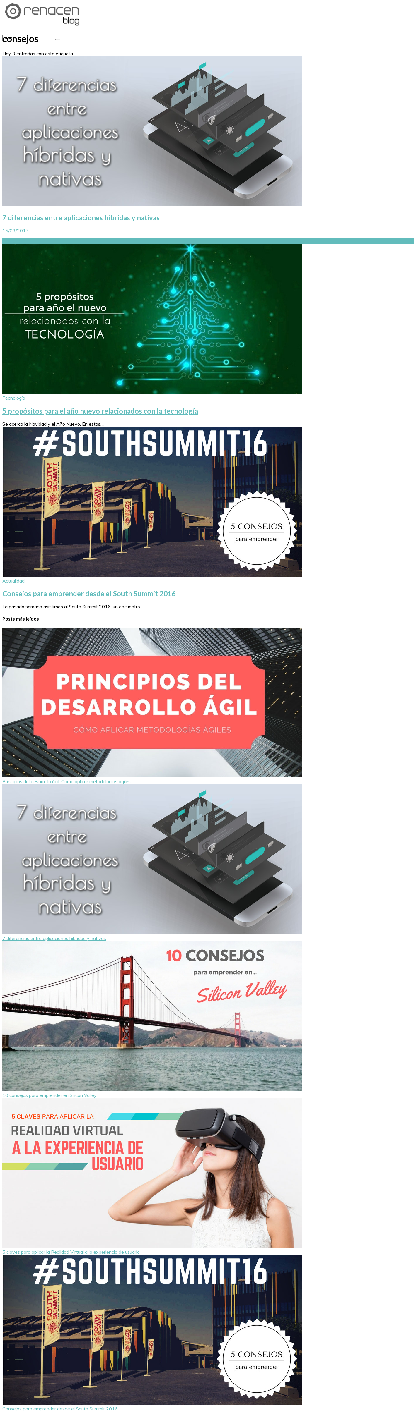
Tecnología (13, 398)
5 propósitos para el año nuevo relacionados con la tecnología (100, 411)
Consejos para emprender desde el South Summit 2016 (89, 593)
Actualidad (13, 581)
